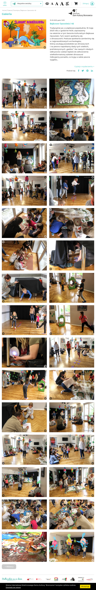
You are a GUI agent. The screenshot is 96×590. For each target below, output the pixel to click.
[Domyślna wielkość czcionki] (52, 3)
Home (4, 10)
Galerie (10, 10)
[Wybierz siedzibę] (27, 3)
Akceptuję (85, 586)
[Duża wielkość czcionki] (62, 3)
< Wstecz (9, 566)
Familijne (16, 10)
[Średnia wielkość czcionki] (56, 3)
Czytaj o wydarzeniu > (84, 66)
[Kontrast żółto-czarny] (47, 3)
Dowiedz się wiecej (13, 587)
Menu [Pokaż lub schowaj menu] (5, 3)
